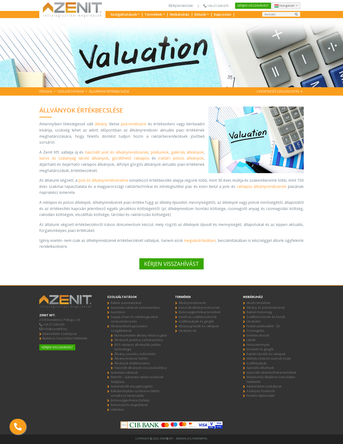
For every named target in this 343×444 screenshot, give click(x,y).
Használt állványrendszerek (199, 307)
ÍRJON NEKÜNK (181, 6)
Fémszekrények (258, 344)
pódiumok (160, 152)
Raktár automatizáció (126, 303)
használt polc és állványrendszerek (116, 152)
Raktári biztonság (259, 312)
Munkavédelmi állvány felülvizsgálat (140, 335)
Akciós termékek (258, 303)
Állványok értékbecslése (132, 363)
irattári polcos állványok (181, 158)
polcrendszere (133, 124)
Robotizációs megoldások (129, 405)
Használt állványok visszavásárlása (140, 368)
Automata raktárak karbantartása (135, 307)
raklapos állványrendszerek (262, 186)
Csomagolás (255, 330)
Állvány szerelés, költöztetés (135, 354)
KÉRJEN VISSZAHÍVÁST (171, 264)
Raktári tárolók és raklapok (266, 354)
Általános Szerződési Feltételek (63, 338)
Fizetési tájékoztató (261, 395)
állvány (101, 124)
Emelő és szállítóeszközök (198, 317)
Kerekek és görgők (260, 349)
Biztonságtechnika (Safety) (130, 400)
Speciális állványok (260, 368)
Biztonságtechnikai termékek (200, 312)
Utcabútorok (188, 330)
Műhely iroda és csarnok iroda (269, 358)
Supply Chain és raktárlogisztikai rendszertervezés (134, 319)
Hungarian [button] (284, 5)
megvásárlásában (200, 240)
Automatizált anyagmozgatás (132, 386)
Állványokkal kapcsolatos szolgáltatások (129, 328)
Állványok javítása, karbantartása (138, 340)
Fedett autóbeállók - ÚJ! (263, 326)
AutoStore (118, 312)
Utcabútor (254, 321)
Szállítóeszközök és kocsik (266, 317)
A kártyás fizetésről (261, 391)
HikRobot (117, 409)
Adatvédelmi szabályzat (58, 334)
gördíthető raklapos (130, 158)
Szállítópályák (257, 363)
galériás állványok (187, 152)
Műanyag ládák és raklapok (199, 326)
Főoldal (45, 91)
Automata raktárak (124, 372)
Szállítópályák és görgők (196, 321)
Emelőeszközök (258, 335)
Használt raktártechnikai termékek (272, 372)
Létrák (251, 340)
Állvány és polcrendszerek (266, 307)
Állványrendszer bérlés (131, 358)
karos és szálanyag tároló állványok (74, 158)
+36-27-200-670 (215, 6)
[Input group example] (277, 14)
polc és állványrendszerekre (103, 180)
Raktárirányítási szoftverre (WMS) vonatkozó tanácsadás (135, 393)
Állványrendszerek (192, 303)
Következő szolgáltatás (281, 91)
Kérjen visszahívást (253, 5)
